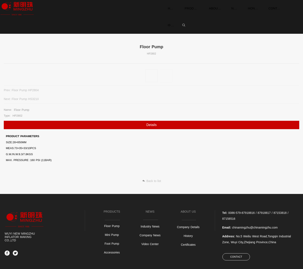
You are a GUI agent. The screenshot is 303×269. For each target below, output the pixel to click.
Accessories (112, 228)
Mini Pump (112, 210)
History (188, 211)
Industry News (150, 202)
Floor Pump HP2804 (25, 73)
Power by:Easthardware (285, 262)
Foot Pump (111, 219)
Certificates (188, 220)
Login (267, 262)
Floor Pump (111, 201)
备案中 (6, 262)
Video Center (150, 219)
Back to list (151, 155)
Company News (150, 210)
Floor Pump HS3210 (285, 73)
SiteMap (257, 262)
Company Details (188, 202)
